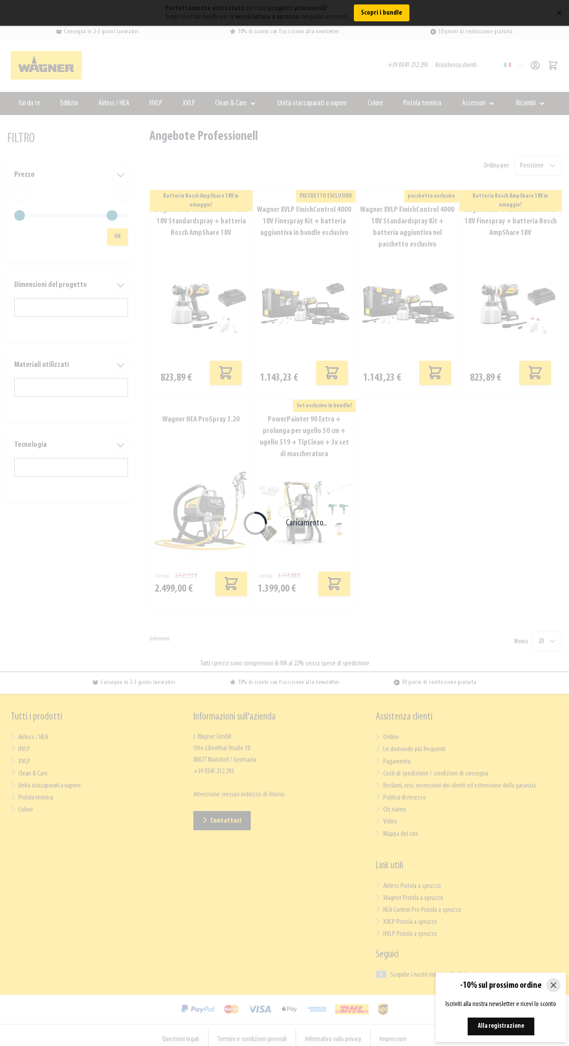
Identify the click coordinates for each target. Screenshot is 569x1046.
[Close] (553, 985)
